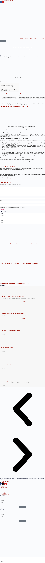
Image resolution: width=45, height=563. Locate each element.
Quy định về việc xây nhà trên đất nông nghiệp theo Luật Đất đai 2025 (19, 263)
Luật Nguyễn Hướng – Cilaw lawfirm (9, 178)
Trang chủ (16, 49)
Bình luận (1, 186)
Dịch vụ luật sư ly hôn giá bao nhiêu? (7, 347)
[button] (22, 409)
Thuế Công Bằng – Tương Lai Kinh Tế (5, 90)
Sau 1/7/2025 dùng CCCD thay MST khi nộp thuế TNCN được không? (19, 243)
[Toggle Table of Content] (17, 84)
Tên (0, 197)
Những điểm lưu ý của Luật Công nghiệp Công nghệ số (15, 283)
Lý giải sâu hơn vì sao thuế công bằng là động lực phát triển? (8, 86)
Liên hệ (43, 38)
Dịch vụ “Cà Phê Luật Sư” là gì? (6, 364)
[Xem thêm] (22, 300)
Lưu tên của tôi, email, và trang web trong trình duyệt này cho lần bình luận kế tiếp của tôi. (13, 207)
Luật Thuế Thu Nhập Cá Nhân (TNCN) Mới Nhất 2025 (10, 381)
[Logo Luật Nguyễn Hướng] (22, 20)
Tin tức (40, 38)
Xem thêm (23, 301)
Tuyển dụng (35, 38)
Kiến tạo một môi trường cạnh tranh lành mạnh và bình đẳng (9, 88)
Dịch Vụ (31, 38)
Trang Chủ (21, 38)
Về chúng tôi (26, 38)
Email (1, 200)
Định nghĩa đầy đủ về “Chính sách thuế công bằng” (7, 85)
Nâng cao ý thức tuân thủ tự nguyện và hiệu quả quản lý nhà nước (9, 89)
